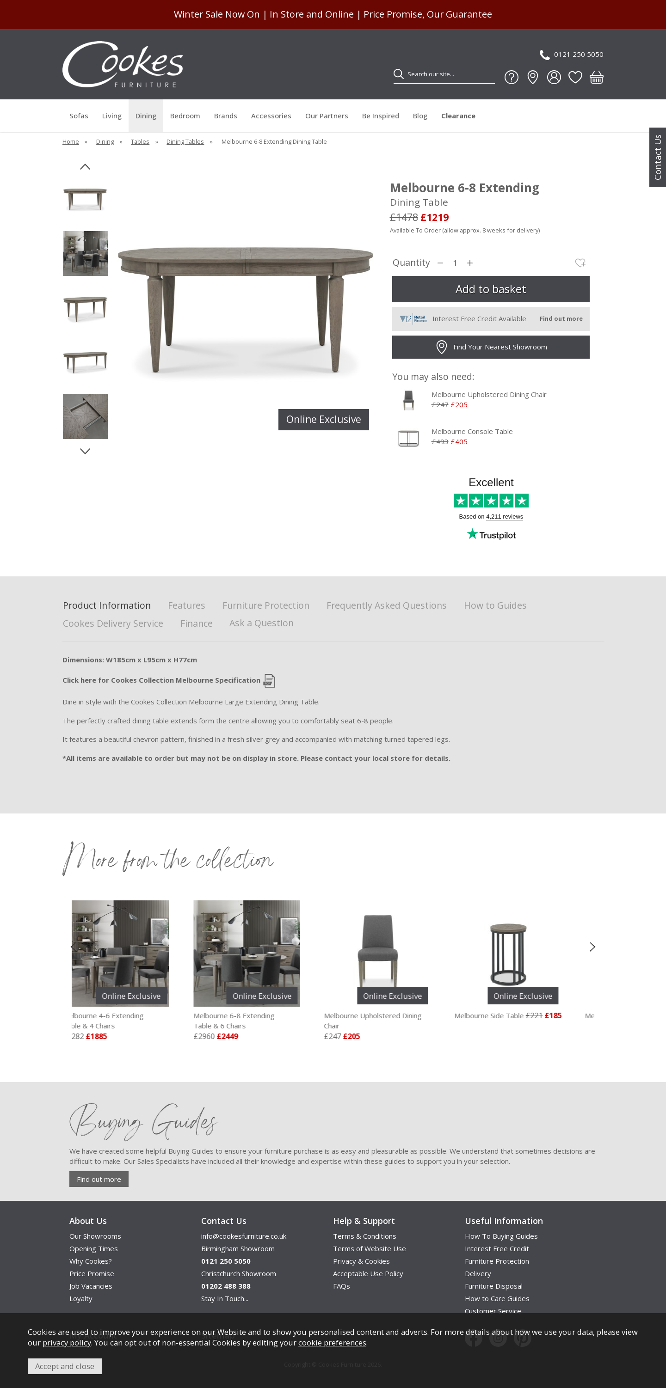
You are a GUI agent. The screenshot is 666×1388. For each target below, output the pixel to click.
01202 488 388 (226, 1285)
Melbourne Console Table (472, 431)
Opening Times (93, 1248)
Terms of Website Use (369, 1248)
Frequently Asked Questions (387, 605)
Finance (196, 624)
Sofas (78, 115)
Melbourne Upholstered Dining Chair (489, 394)
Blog (420, 115)
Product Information (107, 605)
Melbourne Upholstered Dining (393, 1021)
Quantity (411, 263)
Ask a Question (261, 623)
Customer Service (493, 1310)
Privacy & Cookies (361, 1261)
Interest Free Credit (497, 1248)
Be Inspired (380, 115)
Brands (225, 115)
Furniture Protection (265, 605)
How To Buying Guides (501, 1236)
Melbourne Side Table (505, 1015)
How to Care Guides (497, 1298)
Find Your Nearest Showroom (491, 347)
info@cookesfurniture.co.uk (243, 1236)
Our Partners (326, 115)
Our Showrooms (95, 1236)
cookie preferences (332, 1342)
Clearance (458, 115)
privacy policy (67, 1342)
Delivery (478, 1273)
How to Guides (495, 605)
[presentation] (73, 946)
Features (186, 605)
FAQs (341, 1285)
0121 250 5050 (572, 54)
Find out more (99, 1179)
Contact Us (658, 157)
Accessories (271, 115)
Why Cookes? (90, 1261)
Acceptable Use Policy (368, 1273)
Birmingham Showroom (238, 1248)
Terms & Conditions (364, 1236)
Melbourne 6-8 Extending (263, 1021)
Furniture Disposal (494, 1285)
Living (112, 115)
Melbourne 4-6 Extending (132, 1021)
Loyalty (80, 1298)
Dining (146, 115)
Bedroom (185, 115)
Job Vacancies (90, 1285)
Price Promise (91, 1273)
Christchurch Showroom (238, 1273)
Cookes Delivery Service (113, 624)
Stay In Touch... (224, 1298)
